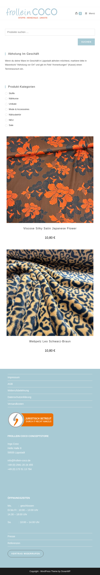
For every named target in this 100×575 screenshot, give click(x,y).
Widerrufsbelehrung (18, 390)
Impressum (14, 377)
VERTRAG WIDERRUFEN (25, 553)
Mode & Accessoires (19, 109)
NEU (11, 120)
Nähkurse (14, 98)
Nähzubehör (15, 114)
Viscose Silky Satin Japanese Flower (50, 228)
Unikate (12, 104)
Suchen (86, 42)
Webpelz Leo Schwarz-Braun (50, 341)
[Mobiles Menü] (88, 13)
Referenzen (14, 543)
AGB (10, 384)
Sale (11, 125)
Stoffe (12, 93)
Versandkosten (16, 403)
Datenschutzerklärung (19, 397)
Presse (11, 536)
